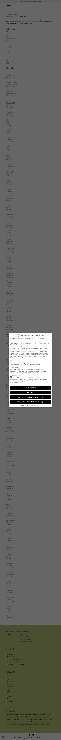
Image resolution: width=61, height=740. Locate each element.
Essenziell (14, 360)
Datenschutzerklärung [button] (31, 405)
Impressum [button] (39, 405)
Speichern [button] (30, 392)
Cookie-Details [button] (23, 405)
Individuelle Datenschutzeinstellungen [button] (30, 401)
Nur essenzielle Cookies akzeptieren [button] (30, 397)
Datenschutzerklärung (16, 356)
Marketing (14, 367)
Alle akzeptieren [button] (30, 387)
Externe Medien (16, 375)
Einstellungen (14, 357)
